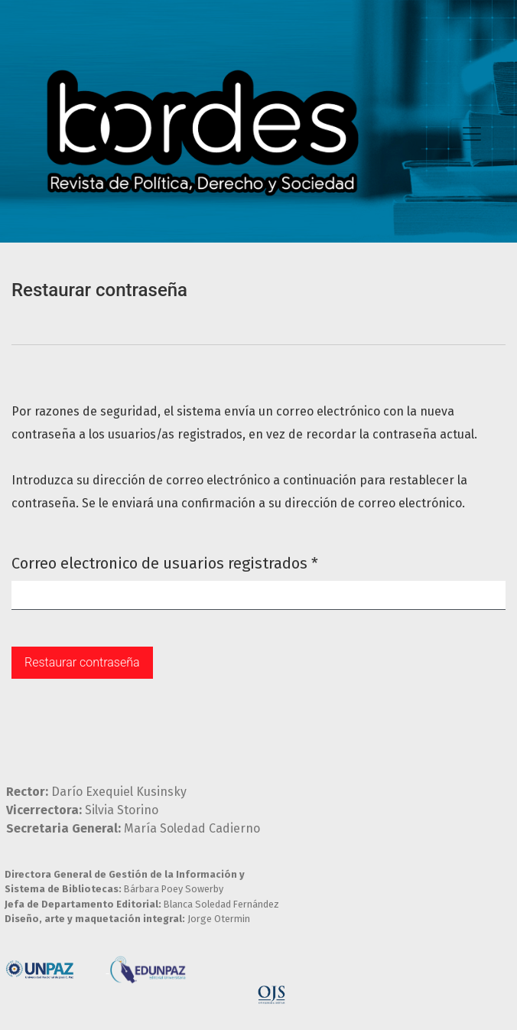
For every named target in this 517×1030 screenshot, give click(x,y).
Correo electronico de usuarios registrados (164, 562)
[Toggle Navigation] (471, 134)
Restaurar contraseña (82, 662)
